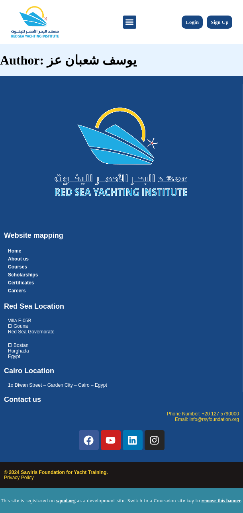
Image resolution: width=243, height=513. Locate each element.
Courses (17, 267)
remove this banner (221, 500)
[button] (129, 22)
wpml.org (66, 500)
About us (18, 259)
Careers (17, 291)
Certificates (21, 283)
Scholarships (23, 275)
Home (14, 251)
